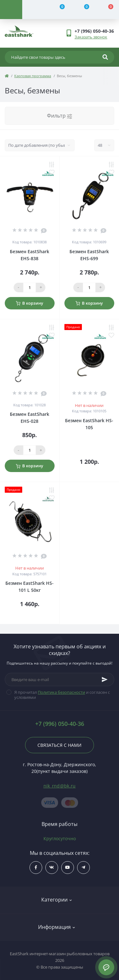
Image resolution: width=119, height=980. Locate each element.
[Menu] (11, 9)
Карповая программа (32, 75)
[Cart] (107, 9)
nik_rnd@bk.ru (59, 786)
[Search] (105, 57)
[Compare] (58, 9)
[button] (94, 31)
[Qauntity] (29, 287)
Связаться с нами (59, 745)
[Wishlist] (83, 9)
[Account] (34, 9)
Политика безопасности (61, 692)
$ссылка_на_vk (51, 867)
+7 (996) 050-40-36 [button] (59, 723)
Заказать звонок (91, 36)
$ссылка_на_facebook (36, 867)
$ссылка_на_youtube (67, 867)
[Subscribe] (104, 679)
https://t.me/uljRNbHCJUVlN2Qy (83, 867)
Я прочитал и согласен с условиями (62, 695)
